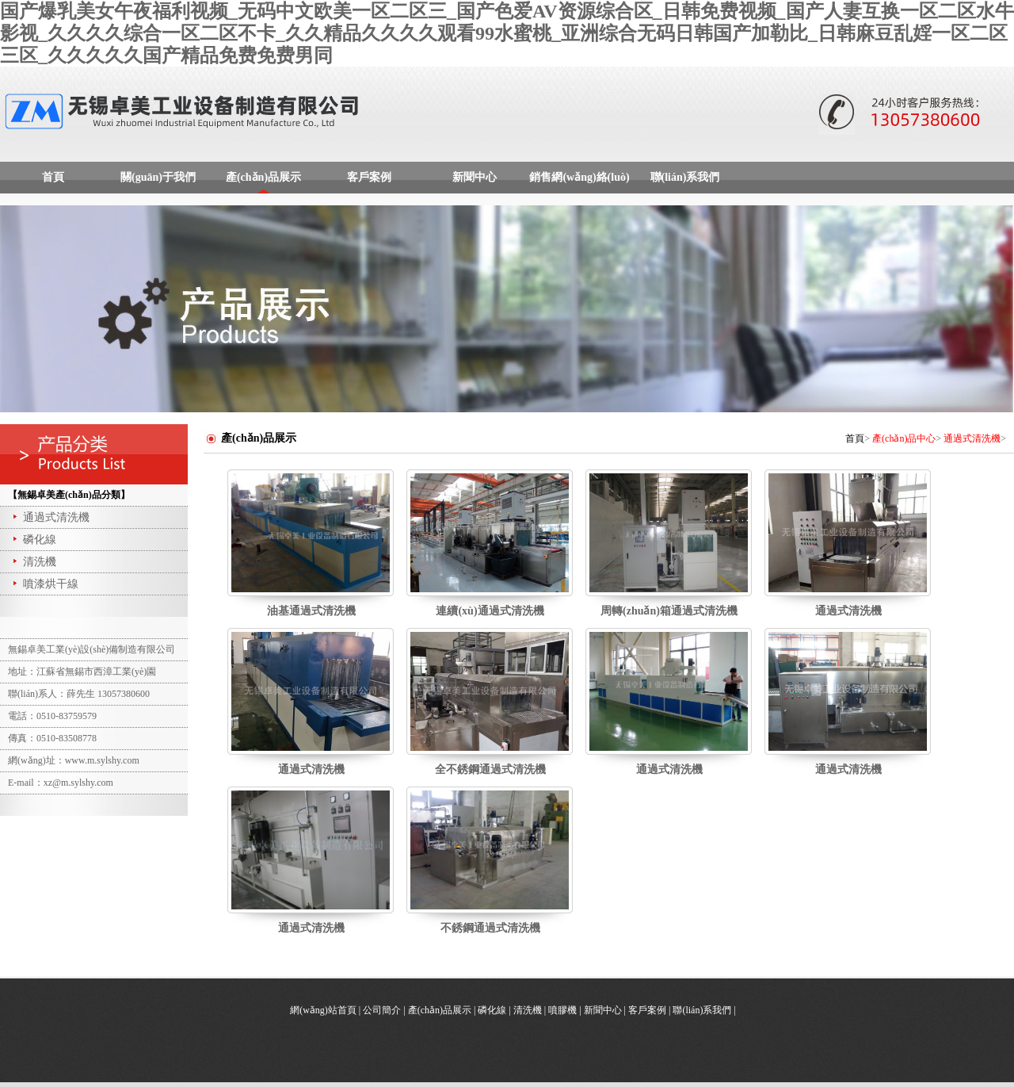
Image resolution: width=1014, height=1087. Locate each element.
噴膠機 (562, 1010)
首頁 (53, 177)
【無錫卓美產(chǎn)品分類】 (69, 494)
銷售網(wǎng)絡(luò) (579, 177)
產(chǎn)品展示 (263, 177)
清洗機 (33, 562)
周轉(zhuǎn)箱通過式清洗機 (669, 611)
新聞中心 (474, 177)
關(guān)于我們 (158, 177)
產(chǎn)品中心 (904, 438)
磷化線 (33, 539)
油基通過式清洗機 (311, 611)
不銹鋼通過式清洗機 (490, 928)
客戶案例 (369, 177)
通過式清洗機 (50, 517)
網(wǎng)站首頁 (323, 1010)
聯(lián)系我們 (685, 177)
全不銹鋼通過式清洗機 (490, 769)
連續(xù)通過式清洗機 (489, 611)
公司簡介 (382, 1010)
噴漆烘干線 (44, 584)
